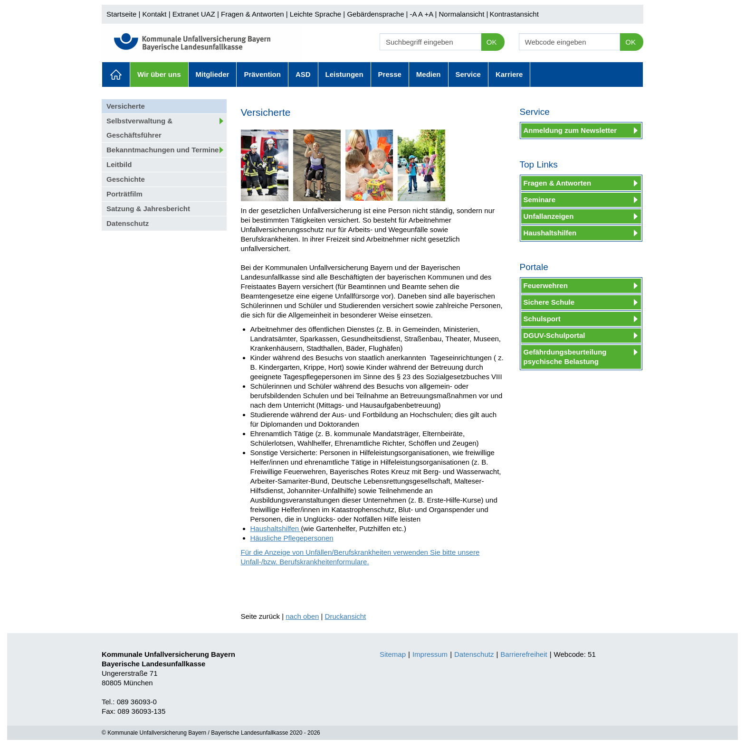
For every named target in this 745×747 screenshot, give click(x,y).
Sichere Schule (549, 302)
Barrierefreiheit (523, 654)
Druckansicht (345, 616)
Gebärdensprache (375, 14)
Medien (428, 74)
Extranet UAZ (193, 14)
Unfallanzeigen (549, 216)
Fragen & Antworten (252, 14)
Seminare (540, 200)
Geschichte (125, 179)
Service (468, 74)
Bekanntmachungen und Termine (162, 150)
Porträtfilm (124, 194)
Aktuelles (116, 74)
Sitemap (393, 654)
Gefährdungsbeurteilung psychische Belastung (565, 356)
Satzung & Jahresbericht (148, 209)
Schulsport (542, 319)
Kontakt (155, 14)
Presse (389, 74)
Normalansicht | (463, 14)
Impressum (430, 654)
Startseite (121, 14)
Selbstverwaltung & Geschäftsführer (139, 128)
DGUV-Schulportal (554, 335)
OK (492, 42)
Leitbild (119, 164)
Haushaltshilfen (275, 528)
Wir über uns (159, 74)
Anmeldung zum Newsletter (570, 130)
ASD (303, 74)
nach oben (302, 616)
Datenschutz (127, 223)
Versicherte (125, 106)
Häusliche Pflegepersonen (292, 538)
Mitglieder (212, 74)
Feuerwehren (546, 285)
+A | (429, 14)
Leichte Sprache (315, 14)
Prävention (262, 74)
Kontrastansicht (513, 14)
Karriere (509, 74)
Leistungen (344, 74)
